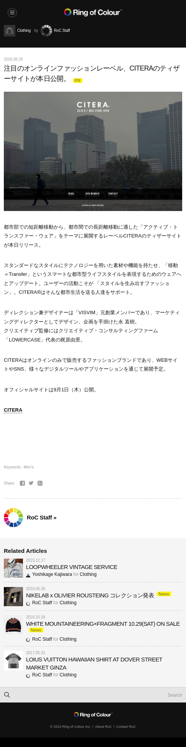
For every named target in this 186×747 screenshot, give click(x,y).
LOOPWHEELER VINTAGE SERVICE (71, 567)
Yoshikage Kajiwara (49, 574)
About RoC (103, 727)
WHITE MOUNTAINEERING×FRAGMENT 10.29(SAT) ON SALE (103, 623)
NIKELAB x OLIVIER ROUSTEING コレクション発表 (90, 595)
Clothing (88, 574)
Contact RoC (126, 727)
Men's (29, 467)
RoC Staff (39, 602)
